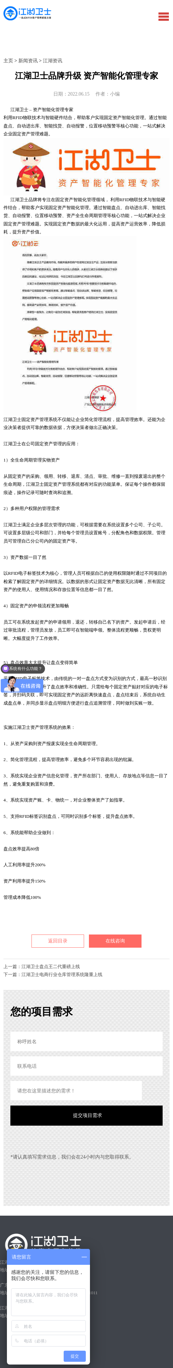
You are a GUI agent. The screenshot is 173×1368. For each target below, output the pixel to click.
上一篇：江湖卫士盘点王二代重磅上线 (41, 966)
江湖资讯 (52, 60)
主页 (8, 60)
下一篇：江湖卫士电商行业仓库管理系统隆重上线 (52, 974)
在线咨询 (115, 941)
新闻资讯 (28, 60)
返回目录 (57, 941)
